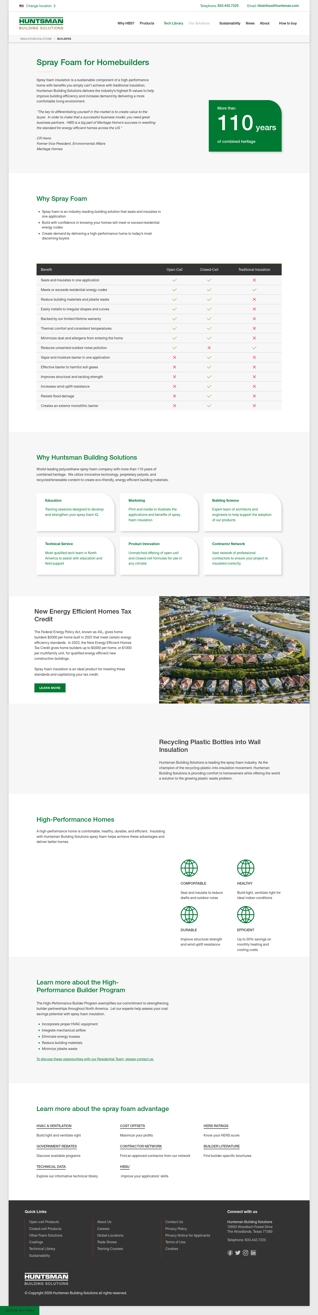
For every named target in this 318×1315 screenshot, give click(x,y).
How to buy (288, 23)
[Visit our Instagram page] (245, 1254)
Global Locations (110, 1235)
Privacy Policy (176, 1229)
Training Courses (110, 1248)
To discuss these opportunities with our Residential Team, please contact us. (95, 1059)
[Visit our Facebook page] (230, 1254)
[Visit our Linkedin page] (253, 1254)
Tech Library (173, 23)
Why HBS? (126, 23)
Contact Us (174, 1222)
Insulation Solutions (36, 38)
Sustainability (229, 23)
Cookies (171, 1248)
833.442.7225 (255, 1240)
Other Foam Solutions (45, 1235)
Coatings (36, 1242)
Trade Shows (107, 1242)
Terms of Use (175, 1242)
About (264, 23)
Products (147, 23)
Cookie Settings (19, 1310)
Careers (103, 1229)
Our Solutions (199, 23)
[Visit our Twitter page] (238, 1254)
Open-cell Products (44, 1222)
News (250, 23)
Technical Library (42, 1248)
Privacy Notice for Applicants (187, 1235)
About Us (104, 1222)
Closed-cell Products (45, 1229)
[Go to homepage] (41, 23)
